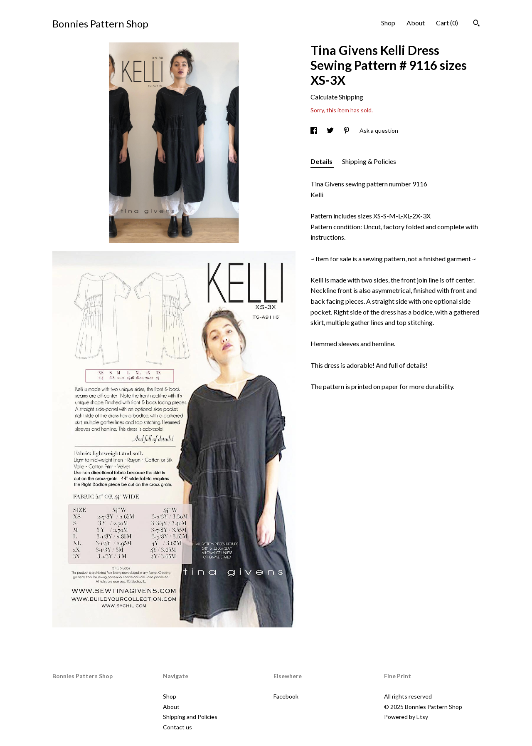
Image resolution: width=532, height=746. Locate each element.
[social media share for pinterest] (347, 130)
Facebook (285, 696)
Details (322, 161)
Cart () (447, 23)
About (415, 23)
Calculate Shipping (336, 97)
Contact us (177, 727)
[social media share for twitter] (331, 130)
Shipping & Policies (369, 161)
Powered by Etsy (406, 716)
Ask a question (379, 130)
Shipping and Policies (190, 716)
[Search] (476, 24)
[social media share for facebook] (314, 130)
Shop (388, 23)
